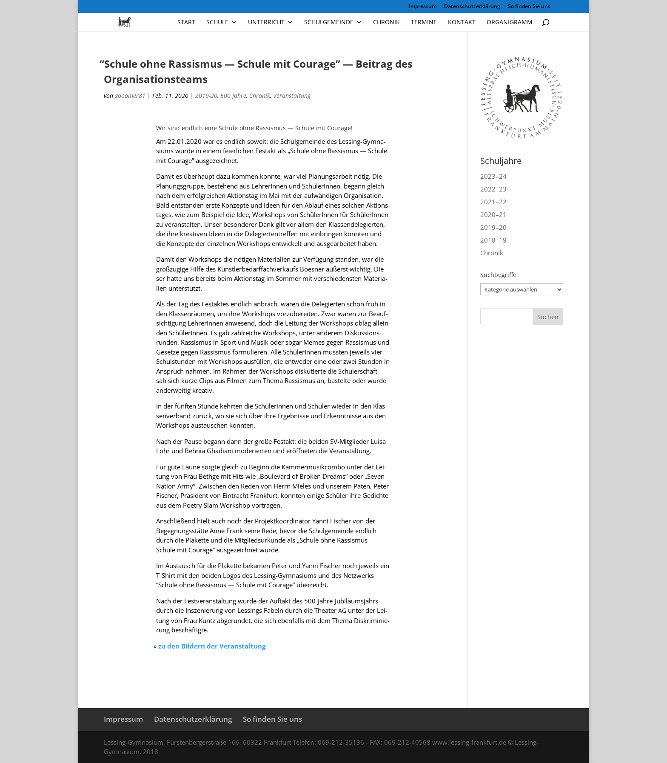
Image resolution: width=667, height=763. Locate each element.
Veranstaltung (292, 95)
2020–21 (493, 214)
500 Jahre (233, 95)
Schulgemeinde (328, 22)
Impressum (422, 7)
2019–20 (493, 227)
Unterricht (266, 22)
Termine (424, 22)
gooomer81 (130, 95)
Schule (217, 22)
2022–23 (493, 189)
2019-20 (206, 95)
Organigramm (510, 22)
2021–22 (493, 201)
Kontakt (462, 22)
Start (186, 22)
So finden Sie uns (529, 7)
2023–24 (493, 176)
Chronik (386, 22)
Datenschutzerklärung (472, 7)
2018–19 (493, 240)
